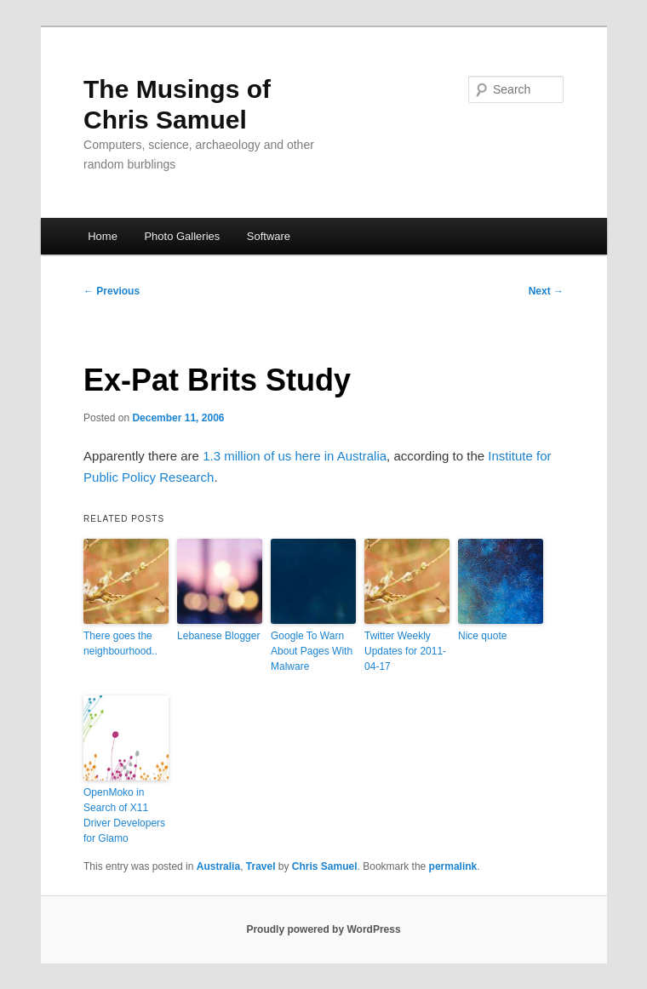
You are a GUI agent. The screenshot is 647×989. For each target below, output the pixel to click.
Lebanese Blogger (218, 636)
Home (102, 236)
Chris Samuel (325, 866)
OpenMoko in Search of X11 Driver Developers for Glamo (124, 815)
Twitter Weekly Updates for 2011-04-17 (405, 651)
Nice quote (482, 636)
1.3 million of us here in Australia (294, 456)
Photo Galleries (182, 236)
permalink (453, 866)
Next (546, 291)
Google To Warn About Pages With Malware (311, 651)
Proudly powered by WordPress (323, 929)
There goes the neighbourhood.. (120, 643)
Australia (218, 866)
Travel (261, 866)
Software (268, 236)
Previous (111, 291)
